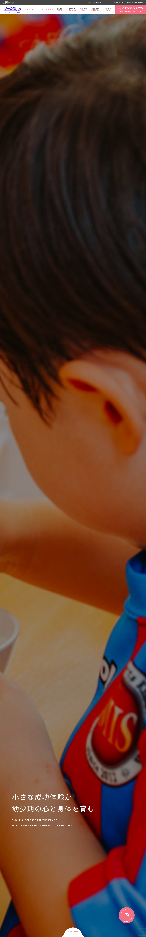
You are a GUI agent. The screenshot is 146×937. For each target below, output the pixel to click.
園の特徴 (72, 9)
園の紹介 (60, 9)
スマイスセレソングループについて (94, 2)
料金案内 (83, 9)
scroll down (73, 932)
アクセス (108, 9)
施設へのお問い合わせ (135, 2)
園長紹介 (95, 9)
